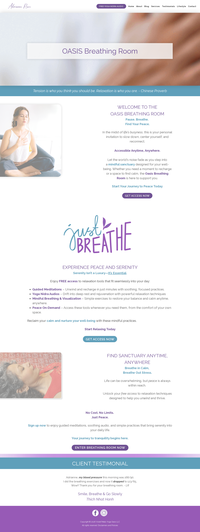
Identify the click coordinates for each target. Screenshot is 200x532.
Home (131, 6)
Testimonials (168, 6)
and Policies (113, 525)
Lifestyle (181, 6)
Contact (192, 6)
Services (155, 6)
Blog (146, 6)
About (139, 6)
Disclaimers (103, 525)
